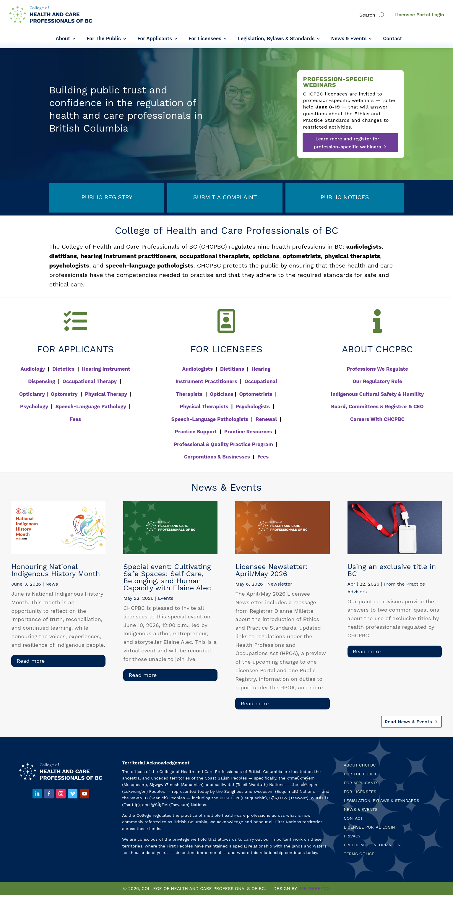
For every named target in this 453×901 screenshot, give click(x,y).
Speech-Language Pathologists (209, 419)
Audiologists (197, 369)
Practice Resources (248, 432)
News (52, 584)
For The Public (104, 39)
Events (165, 598)
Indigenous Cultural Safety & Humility (377, 394)
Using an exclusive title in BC (392, 570)
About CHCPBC (360, 765)
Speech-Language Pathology (91, 406)
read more (31, 661)
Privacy (352, 836)
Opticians (221, 394)
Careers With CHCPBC (377, 419)
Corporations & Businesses (217, 457)
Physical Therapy (106, 394)
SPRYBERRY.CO (314, 888)
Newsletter (279, 584)
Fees (75, 419)
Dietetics (63, 369)
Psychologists (253, 406)
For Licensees (205, 39)
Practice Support (196, 432)
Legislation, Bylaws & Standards (276, 39)
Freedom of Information (372, 845)
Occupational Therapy (89, 381)
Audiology (33, 369)
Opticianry (32, 394)
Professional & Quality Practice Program (223, 444)
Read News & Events (408, 722)
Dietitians (232, 369)
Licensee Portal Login (419, 14)
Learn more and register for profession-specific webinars (347, 143)
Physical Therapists (204, 406)
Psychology (34, 406)
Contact (392, 39)
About (63, 39)
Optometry (64, 394)
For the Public (361, 774)
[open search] (381, 14)
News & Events (348, 39)
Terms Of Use (359, 854)
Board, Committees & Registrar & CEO (377, 406)
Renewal (266, 419)
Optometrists (255, 394)
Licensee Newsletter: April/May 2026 (271, 570)
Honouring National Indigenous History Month (55, 570)
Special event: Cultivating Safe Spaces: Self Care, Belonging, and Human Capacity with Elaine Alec (167, 577)
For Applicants (154, 39)
